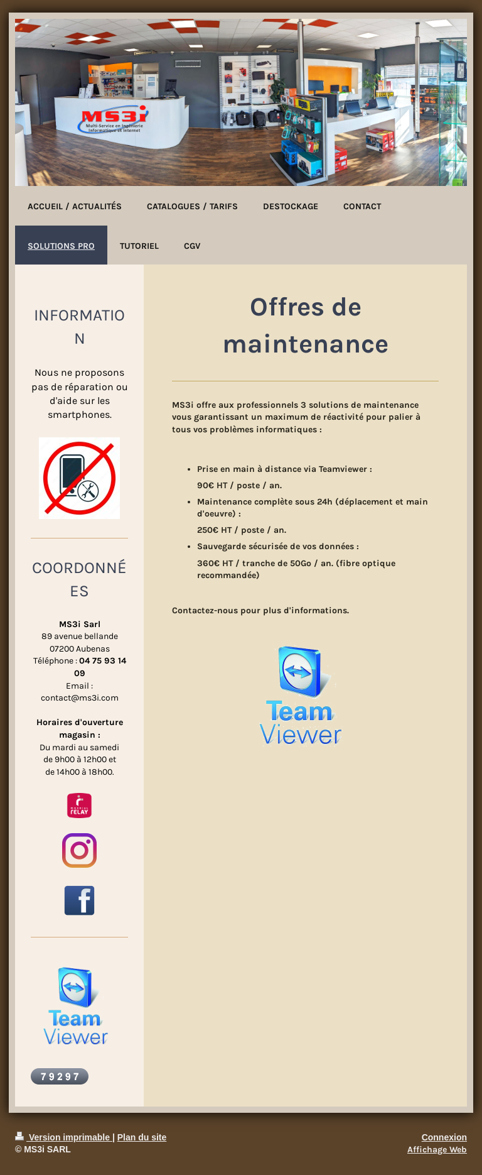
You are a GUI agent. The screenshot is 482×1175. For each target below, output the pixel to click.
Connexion (444, 1137)
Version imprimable (63, 1137)
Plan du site (142, 1137)
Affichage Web (437, 1149)
